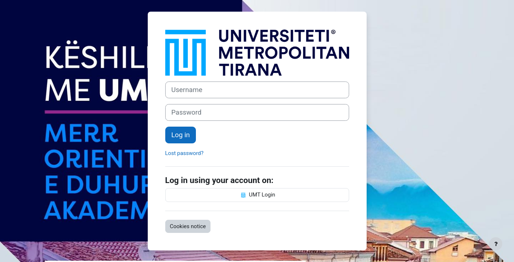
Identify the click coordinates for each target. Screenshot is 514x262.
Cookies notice (188, 226)
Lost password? (184, 153)
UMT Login (257, 195)
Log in (180, 135)
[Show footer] (495, 243)
